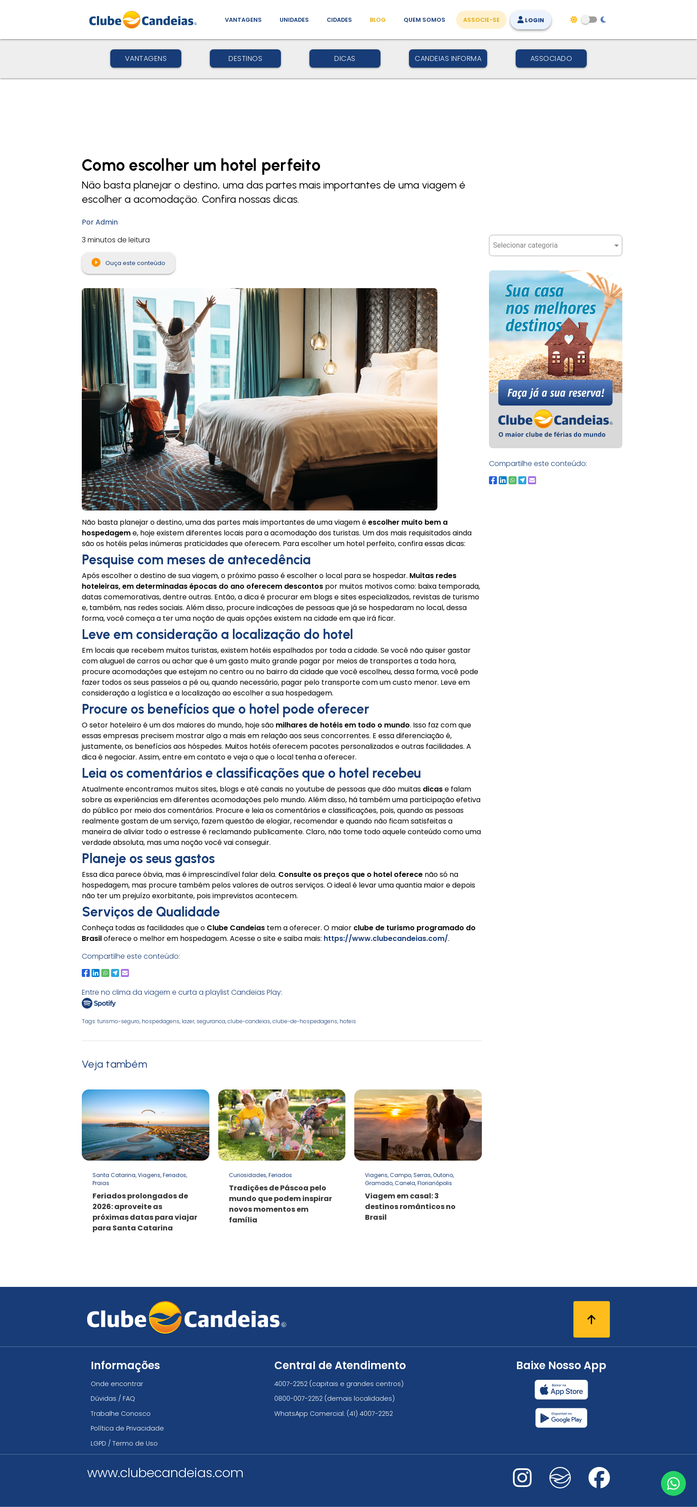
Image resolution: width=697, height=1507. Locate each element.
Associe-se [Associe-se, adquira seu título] (481, 20)
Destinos (245, 58)
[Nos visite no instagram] (522, 1483)
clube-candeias (249, 1021)
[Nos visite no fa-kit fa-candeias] (560, 1486)
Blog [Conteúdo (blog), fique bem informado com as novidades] (378, 20)
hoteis (348, 1021)
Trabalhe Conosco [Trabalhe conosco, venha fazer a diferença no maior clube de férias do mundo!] (121, 1413)
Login (530, 20)
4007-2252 (291, 1383)
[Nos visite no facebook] (599, 1483)
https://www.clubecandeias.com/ (386, 938)
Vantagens (146, 58)
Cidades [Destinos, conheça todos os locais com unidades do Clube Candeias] (339, 20)
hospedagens (161, 1021)
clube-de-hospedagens (304, 1021)
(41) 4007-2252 (370, 1413)
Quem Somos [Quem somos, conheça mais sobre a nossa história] (424, 20)
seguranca (210, 1021)
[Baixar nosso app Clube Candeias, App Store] (561, 1389)
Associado (551, 58)
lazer (188, 1021)
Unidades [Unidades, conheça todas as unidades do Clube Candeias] (294, 20)
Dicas (345, 58)
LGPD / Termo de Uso (124, 1443)
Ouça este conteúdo (128, 262)
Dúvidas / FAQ (113, 1398)
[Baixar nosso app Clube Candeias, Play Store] (561, 1418)
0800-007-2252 (298, 1398)
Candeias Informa (448, 58)
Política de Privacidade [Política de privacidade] (127, 1428)
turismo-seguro (118, 1021)
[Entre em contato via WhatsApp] (673, 1483)
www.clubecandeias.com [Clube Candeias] (165, 1473)
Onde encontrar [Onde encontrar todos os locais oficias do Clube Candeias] (117, 1383)
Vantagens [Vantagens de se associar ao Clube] (243, 20)
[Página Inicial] (145, 19)
